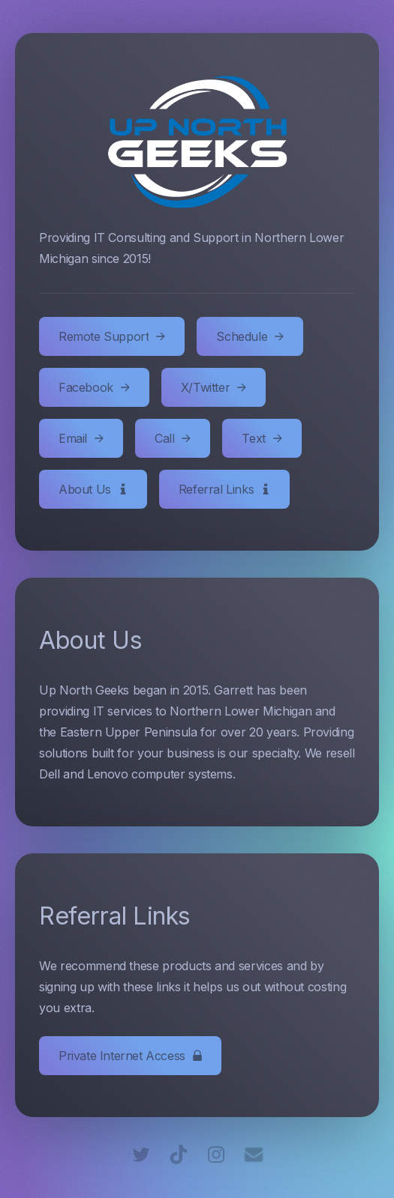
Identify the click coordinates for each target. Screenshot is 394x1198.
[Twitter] (141, 1154)
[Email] (253, 1154)
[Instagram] (216, 1154)
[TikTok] (178, 1154)
